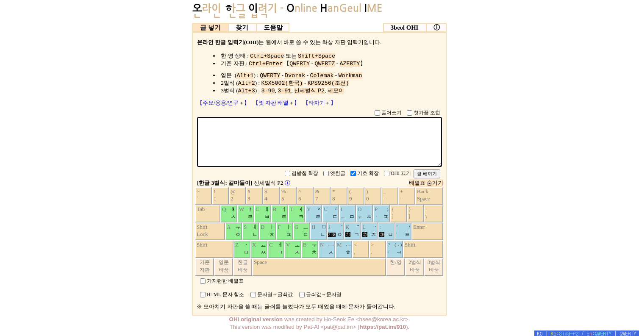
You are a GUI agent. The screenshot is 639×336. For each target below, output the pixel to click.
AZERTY (350, 64)
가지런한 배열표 (225, 280)
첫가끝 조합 (427, 113)
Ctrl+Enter (266, 64)
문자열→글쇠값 (275, 294)
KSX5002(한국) (282, 83)
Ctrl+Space (267, 56)
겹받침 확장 (305, 173)
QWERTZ (324, 64)
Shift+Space (316, 56)
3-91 (284, 91)
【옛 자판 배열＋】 (277, 103)
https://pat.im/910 (383, 327)
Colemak (321, 75)
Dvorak (295, 75)
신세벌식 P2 (309, 91)
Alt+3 (246, 91)
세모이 (336, 91)
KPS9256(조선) (328, 83)
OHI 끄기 (401, 173)
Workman (350, 75)
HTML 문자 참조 (225, 294)
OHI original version (256, 319)
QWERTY (299, 64)
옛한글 (337, 173)
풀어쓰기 (391, 113)
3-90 (268, 91)
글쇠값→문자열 (324, 294)
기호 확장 (368, 173)
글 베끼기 (427, 173)
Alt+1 (244, 75)
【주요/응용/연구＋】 (224, 103)
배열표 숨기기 (426, 183)
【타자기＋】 (319, 103)
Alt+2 (246, 83)
